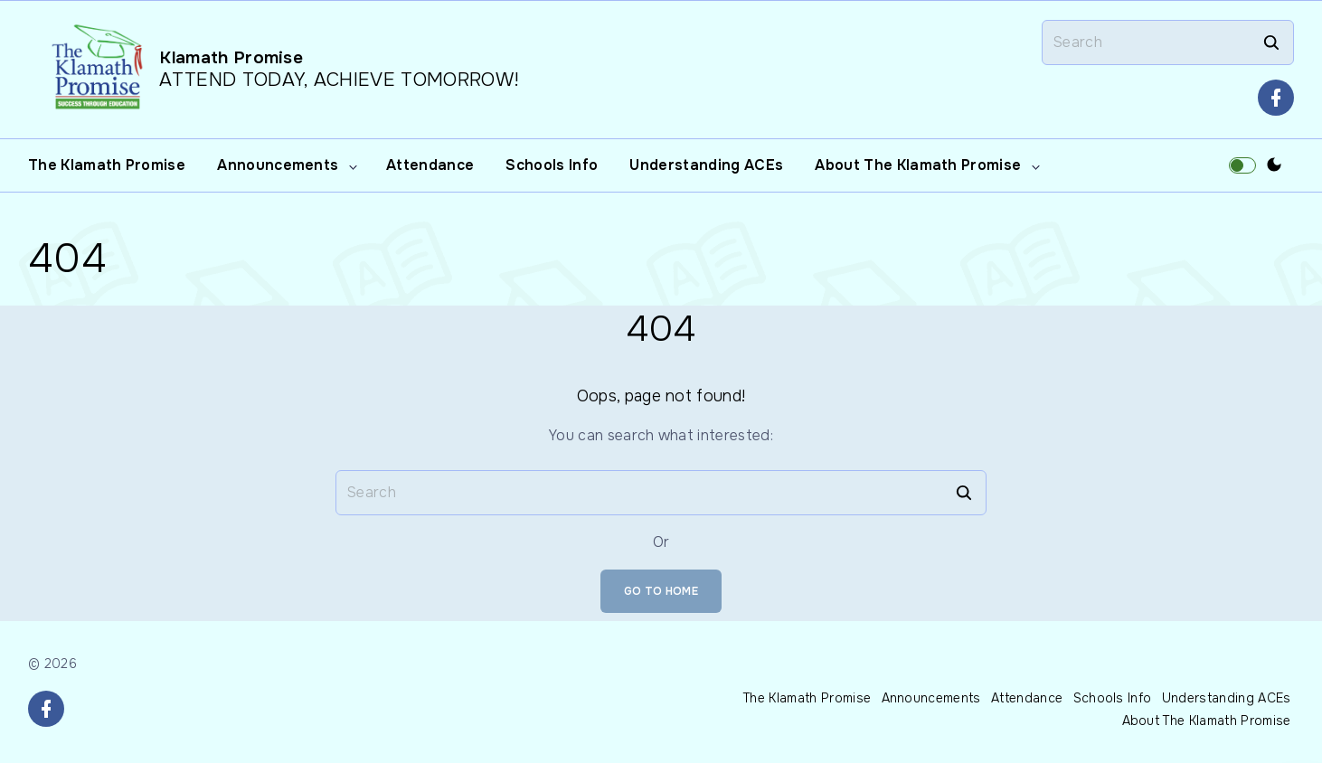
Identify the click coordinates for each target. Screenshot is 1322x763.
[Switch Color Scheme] (1274, 165)
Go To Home (661, 591)
